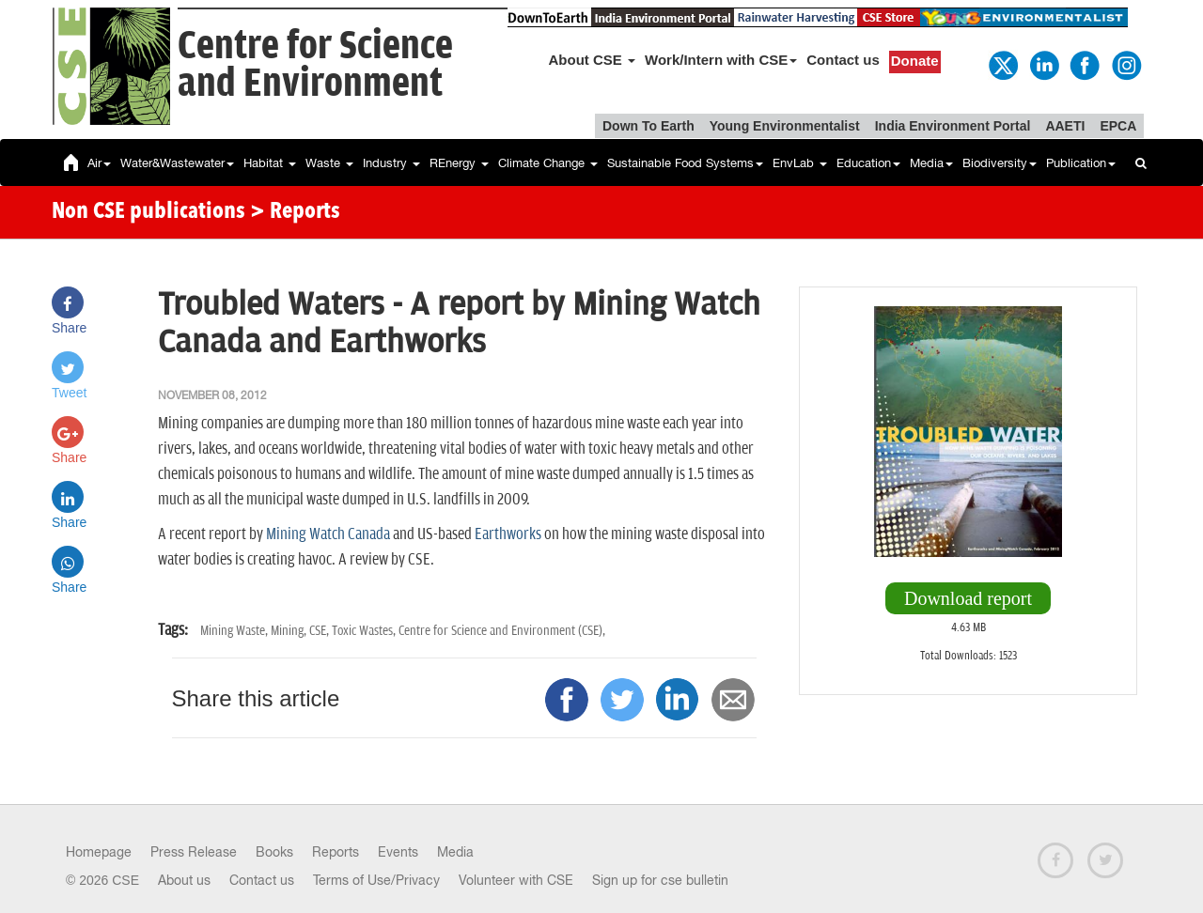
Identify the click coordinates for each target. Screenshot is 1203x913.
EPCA (1118, 125)
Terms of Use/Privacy (376, 880)
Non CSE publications (148, 212)
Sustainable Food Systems (685, 163)
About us (184, 880)
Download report (968, 598)
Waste (329, 163)
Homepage (99, 851)
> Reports (295, 212)
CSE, (320, 631)
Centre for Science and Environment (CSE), (501, 631)
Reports (335, 851)
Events (398, 851)
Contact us (843, 60)
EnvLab (800, 163)
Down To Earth (648, 125)
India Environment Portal (953, 125)
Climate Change (548, 163)
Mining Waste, (235, 631)
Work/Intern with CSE (721, 60)
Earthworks (508, 534)
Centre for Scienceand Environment (315, 65)
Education (868, 163)
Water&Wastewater (177, 163)
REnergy (459, 163)
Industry (391, 163)
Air (99, 163)
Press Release (193, 851)
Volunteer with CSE (516, 880)
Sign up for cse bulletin (660, 880)
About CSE (592, 60)
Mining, (290, 631)
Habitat (269, 163)
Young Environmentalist (785, 125)
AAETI (1065, 125)
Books (274, 851)
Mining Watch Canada (328, 534)
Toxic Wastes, (365, 631)
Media (931, 163)
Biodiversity (999, 163)
